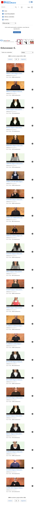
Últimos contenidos (9, 16)
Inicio (5, 11)
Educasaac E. (14, 75)
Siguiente (23, 59)
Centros (6, 19)
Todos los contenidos (7, 52)
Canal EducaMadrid (9, 13)
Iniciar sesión (17, 32)
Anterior (10, 59)
